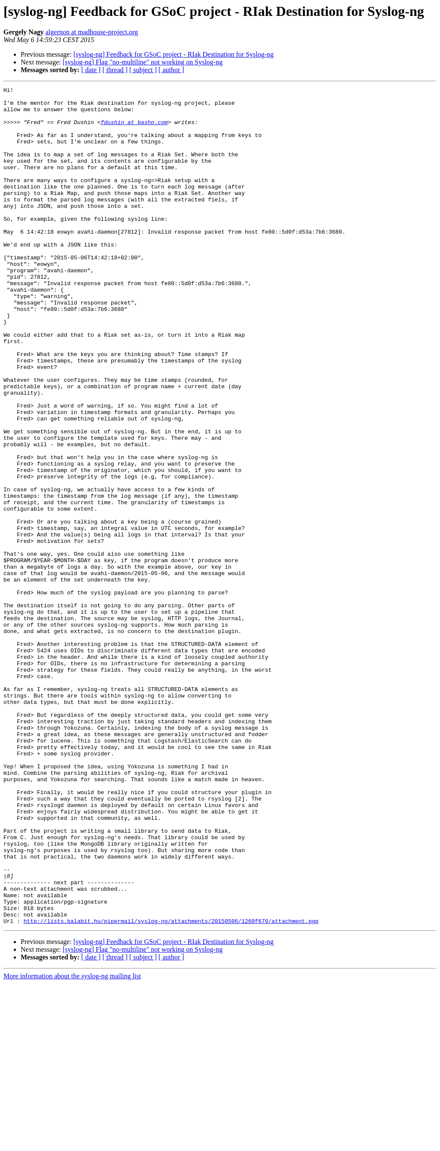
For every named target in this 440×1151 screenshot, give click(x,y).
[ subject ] (143, 69)
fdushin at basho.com (134, 130)
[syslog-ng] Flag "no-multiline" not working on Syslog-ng (143, 62)
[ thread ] (115, 69)
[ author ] (171, 69)
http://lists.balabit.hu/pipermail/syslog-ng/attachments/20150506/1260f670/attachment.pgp (171, 1088)
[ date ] (91, 69)
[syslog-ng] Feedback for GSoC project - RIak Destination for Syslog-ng (173, 54)
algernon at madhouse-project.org (92, 32)
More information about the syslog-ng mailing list (72, 1143)
